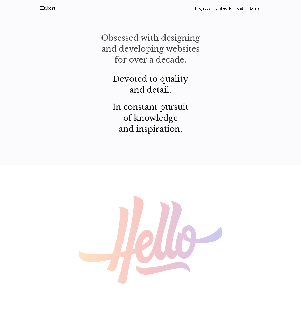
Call (240, 9)
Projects (202, 9)
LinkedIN (223, 9)
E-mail (256, 9)
